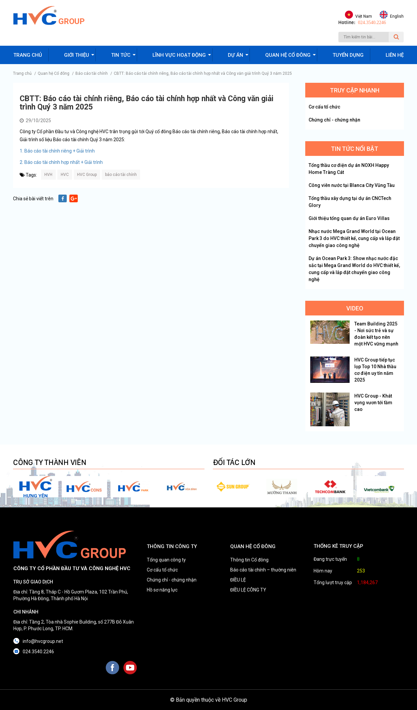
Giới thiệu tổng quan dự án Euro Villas (349, 218)
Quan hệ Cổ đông (53, 73)
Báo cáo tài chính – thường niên (263, 569)
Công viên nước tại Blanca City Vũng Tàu (352, 185)
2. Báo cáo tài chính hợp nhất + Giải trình (61, 162)
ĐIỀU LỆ (238, 579)
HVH (48, 174)
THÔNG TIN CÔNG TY (172, 546)
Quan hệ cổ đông (288, 55)
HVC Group (87, 174)
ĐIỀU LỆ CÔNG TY (248, 590)
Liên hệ (395, 55)
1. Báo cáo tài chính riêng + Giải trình (57, 151)
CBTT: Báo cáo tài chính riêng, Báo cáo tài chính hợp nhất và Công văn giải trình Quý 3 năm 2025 (203, 73)
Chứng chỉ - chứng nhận (334, 120)
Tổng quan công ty (166, 559)
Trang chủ (27, 55)
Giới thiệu (76, 55)
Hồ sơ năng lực (162, 590)
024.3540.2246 (372, 22)
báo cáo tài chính (121, 174)
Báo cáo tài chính (91, 73)
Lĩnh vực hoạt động (179, 55)
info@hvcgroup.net (43, 641)
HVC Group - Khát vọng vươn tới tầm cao (373, 402)
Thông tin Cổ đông (249, 559)
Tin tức (120, 55)
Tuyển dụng (348, 55)
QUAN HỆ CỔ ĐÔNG (253, 546)
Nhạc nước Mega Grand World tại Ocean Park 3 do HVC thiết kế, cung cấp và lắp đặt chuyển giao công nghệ (354, 238)
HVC (65, 174)
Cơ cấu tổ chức (324, 106)
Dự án (235, 55)
